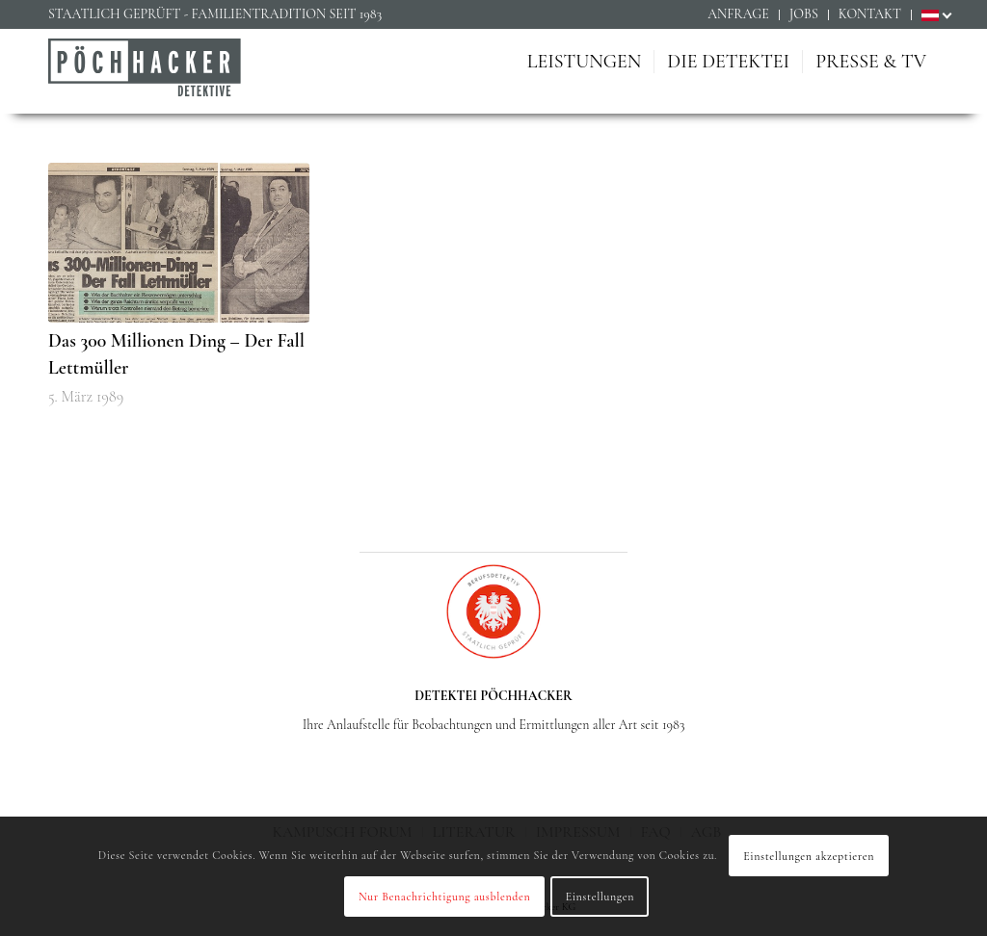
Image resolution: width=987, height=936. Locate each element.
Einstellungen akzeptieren (808, 856)
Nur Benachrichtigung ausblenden (444, 896)
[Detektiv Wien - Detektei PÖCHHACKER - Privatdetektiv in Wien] (144, 81)
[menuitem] (739, 15)
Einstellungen (600, 896)
